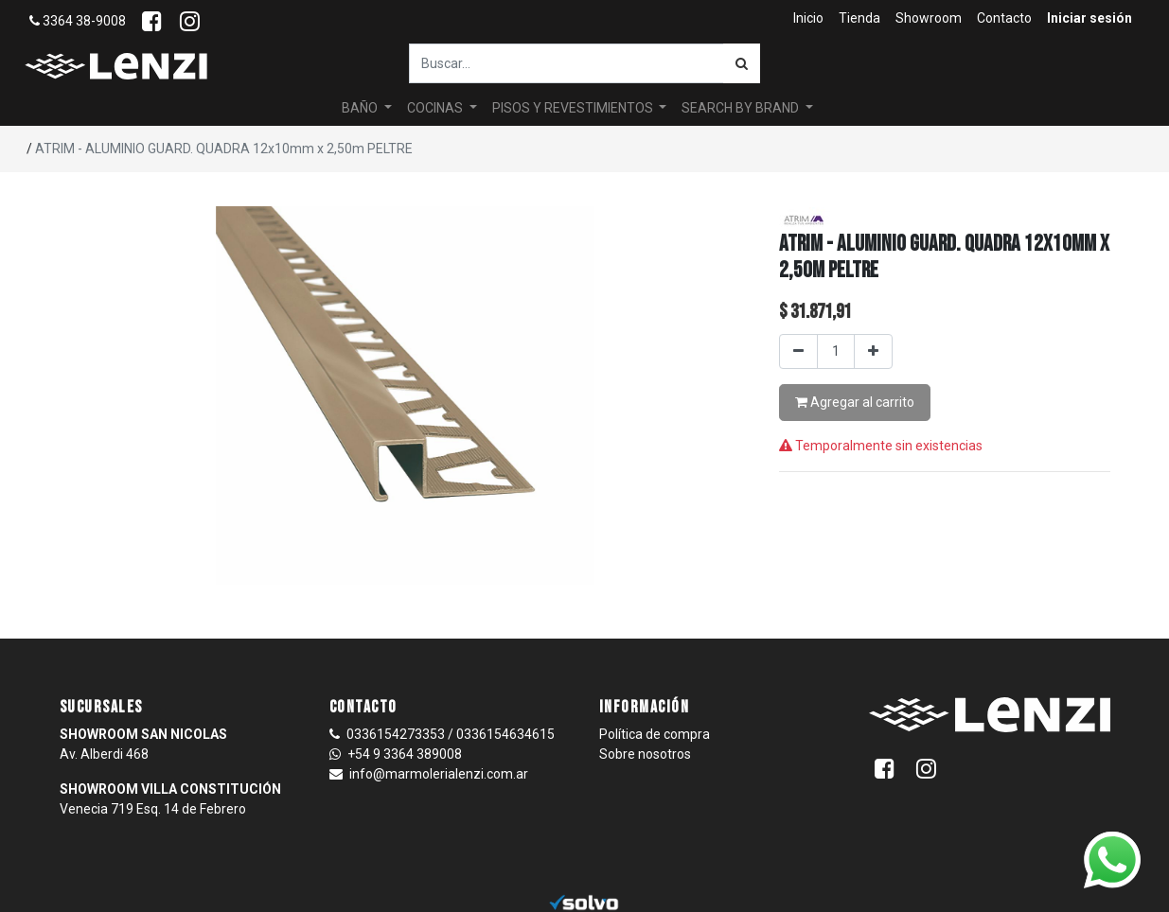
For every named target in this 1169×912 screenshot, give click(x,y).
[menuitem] (808, 18)
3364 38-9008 (77, 20)
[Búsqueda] (741, 63)
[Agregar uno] (873, 351)
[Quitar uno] (798, 351)
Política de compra (654, 734)
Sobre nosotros (645, 754)
